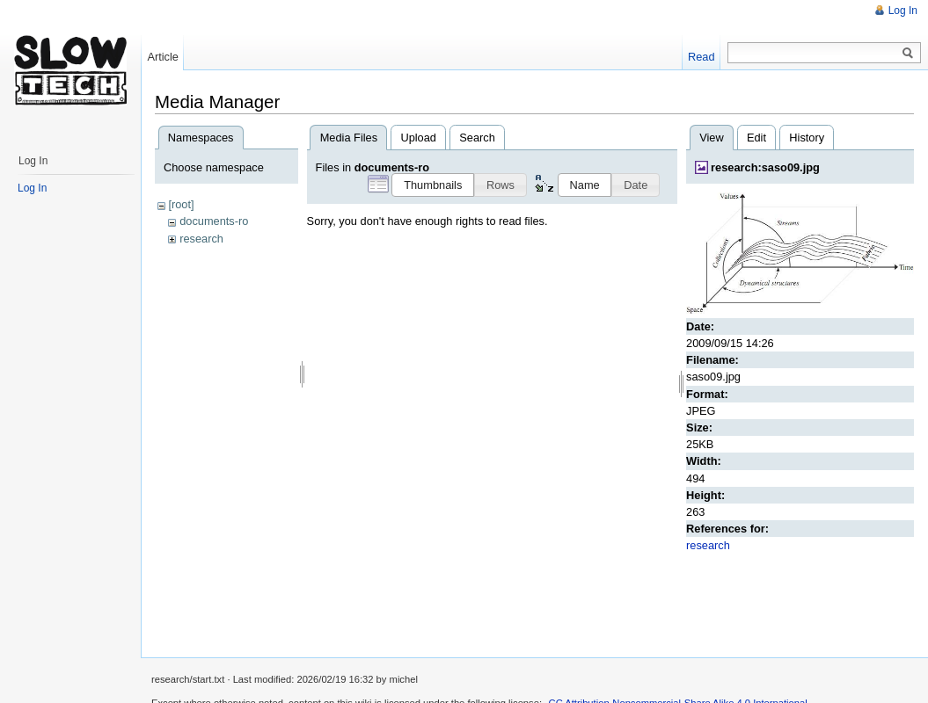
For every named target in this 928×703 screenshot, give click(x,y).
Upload (418, 137)
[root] (181, 204)
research (201, 238)
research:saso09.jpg (765, 167)
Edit (756, 137)
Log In (902, 10)
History (806, 137)
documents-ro (213, 221)
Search (477, 137)
